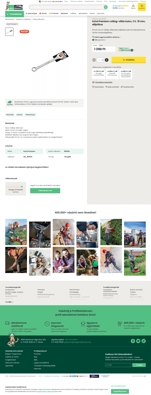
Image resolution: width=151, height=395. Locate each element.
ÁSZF (40, 376)
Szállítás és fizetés (12, 357)
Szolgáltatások (10, 360)
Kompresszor (10, 290)
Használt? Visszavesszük (112, 74)
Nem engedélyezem (118, 386)
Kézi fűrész (9, 299)
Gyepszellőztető (11, 296)
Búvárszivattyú (75, 294)
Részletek (10, 115)
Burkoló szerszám (136, 290)
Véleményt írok (45, 190)
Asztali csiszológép (110, 300)
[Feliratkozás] (119, 82)
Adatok (19, 115)
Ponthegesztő (108, 298)
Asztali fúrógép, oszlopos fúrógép (14, 293)
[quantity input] (99, 60)
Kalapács (133, 294)
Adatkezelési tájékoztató (52, 376)
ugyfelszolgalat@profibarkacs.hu (77, 342)
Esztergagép (74, 292)
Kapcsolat (37, 369)
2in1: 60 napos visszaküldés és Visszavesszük (126, 75)
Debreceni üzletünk (12, 363)
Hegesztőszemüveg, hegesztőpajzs (110, 295)
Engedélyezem (120, 391)
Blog (35, 357)
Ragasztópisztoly (43, 297)
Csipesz (133, 292)
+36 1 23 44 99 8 (57, 1)
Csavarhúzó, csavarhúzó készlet (110, 290)
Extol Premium (12, 24)
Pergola (40, 292)
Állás (35, 360)
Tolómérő (41, 290)
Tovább (139, 365)
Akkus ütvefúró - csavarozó (80, 297)
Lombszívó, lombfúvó (138, 299)
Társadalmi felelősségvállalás (44, 366)
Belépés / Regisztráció (13, 354)
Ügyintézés (9, 366)
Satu (39, 299)
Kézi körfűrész (75, 290)
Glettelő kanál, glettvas (45, 294)
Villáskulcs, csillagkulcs (78, 299)
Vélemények (30, 115)
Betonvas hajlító (136, 297)
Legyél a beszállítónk (41, 363)
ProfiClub (37, 354)
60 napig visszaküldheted (98, 74)
